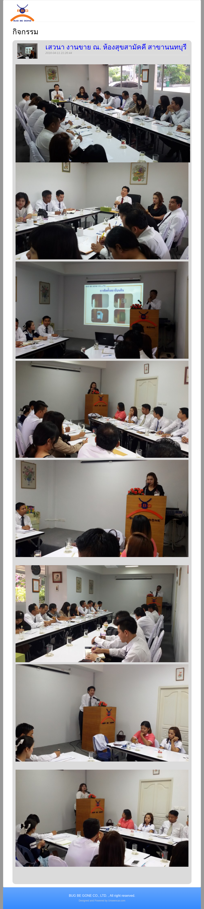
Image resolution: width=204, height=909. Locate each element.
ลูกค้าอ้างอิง (165, 8)
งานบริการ (131, 8)
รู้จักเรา (66, 8)
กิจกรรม (25, 32)
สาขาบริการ (97, 8)
